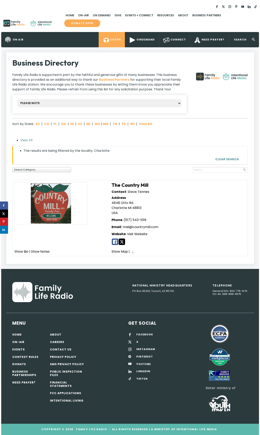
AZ (37, 124)
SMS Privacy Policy (67, 364)
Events (18, 349)
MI (88, 124)
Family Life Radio (57, 24)
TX (123, 124)
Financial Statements (61, 384)
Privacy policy (63, 357)
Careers (57, 342)
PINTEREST (144, 356)
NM (105, 124)
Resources (165, 15)
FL (55, 124)
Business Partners (206, 15)
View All (145, 124)
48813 (136, 208)
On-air (18, 342)
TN (115, 124)
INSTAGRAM (145, 349)
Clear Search (227, 159)
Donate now (82, 23)
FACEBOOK (144, 334)
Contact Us (60, 349)
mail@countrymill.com (140, 227)
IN (72, 124)
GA (63, 124)
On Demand (102, 15)
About (183, 15)
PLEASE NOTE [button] (30, 103)
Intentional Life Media (196, 429)
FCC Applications (65, 393)
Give (118, 15)
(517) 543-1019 (135, 220)
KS (80, 124)
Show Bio (21, 251)
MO (97, 124)
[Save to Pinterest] (4, 222)
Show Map (120, 251)
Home (70, 15)
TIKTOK (142, 378)
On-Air (83, 15)
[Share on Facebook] (4, 205)
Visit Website (137, 234)
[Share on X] (4, 214)
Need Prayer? (23, 382)
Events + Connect (139, 15)
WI (132, 124)
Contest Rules (25, 357)
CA (46, 124)
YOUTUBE (143, 364)
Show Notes (40, 251)
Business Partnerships (24, 373)
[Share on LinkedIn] (4, 230)
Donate (19, 364)
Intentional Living (67, 401)
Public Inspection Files (66, 373)
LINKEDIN (143, 371)
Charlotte (119, 208)
